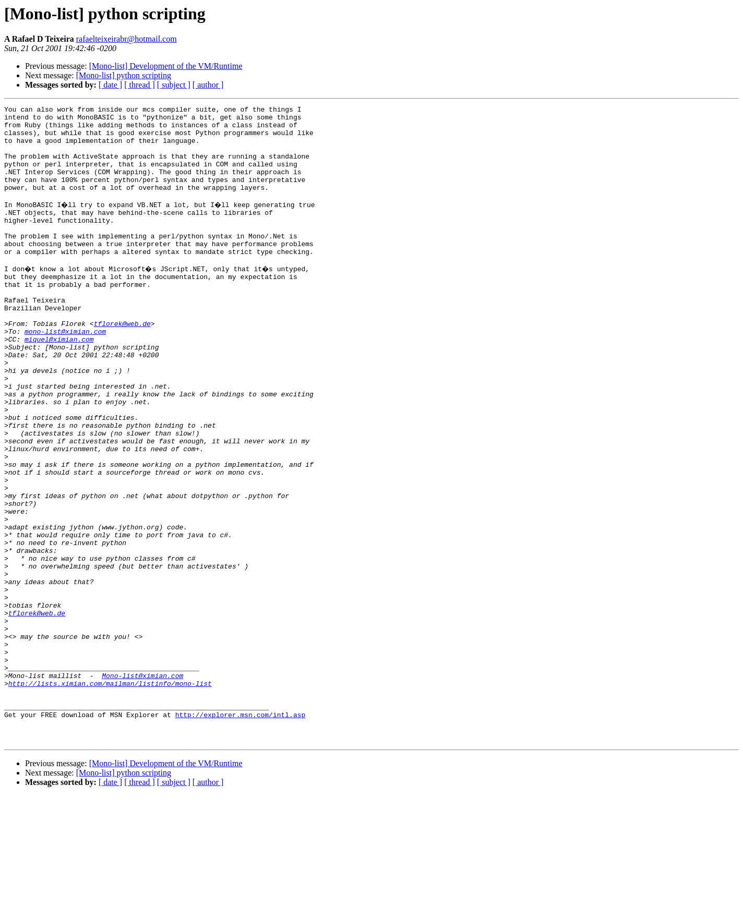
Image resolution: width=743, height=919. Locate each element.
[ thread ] (139, 84)
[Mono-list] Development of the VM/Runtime (166, 66)
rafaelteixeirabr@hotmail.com (126, 38)
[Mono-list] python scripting (123, 75)
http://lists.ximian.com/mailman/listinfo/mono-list (110, 796)
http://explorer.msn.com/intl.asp (240, 833)
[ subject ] (173, 84)
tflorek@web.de (122, 364)
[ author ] (208, 84)
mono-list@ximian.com (65, 373)
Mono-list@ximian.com (142, 786)
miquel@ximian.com (59, 383)
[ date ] (110, 84)
